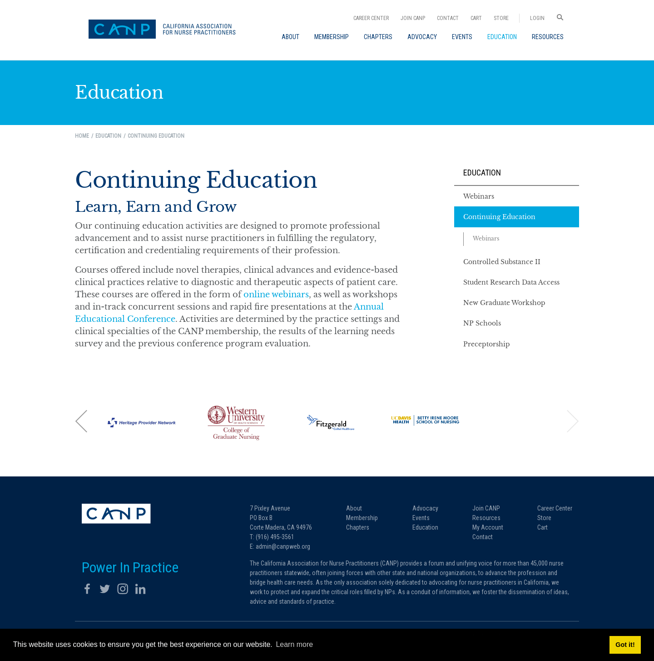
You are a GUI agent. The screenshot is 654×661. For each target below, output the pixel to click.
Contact (448, 18)
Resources (486, 517)
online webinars (276, 295)
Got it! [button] (624, 644)
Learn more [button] (294, 644)
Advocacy (425, 508)
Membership (362, 517)
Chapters (357, 527)
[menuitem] (290, 37)
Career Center (371, 18)
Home (82, 136)
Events (421, 517)
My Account (487, 527)
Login (537, 18)
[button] (82, 421)
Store (501, 18)
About (354, 508)
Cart (476, 18)
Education (482, 172)
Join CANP (413, 18)
